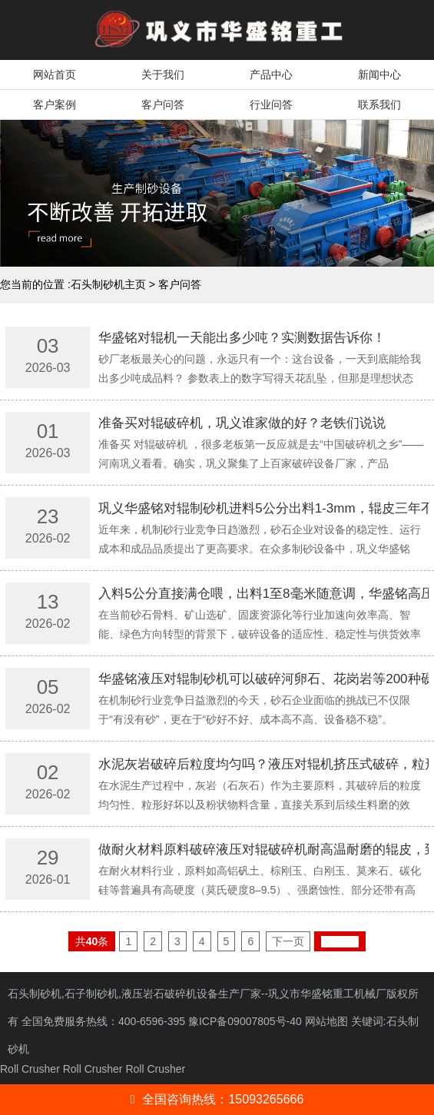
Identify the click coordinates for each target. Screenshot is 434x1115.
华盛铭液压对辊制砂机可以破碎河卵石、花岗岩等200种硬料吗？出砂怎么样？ (263, 679)
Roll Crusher (30, 1069)
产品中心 (271, 74)
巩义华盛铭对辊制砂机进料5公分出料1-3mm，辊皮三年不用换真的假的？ (263, 508)
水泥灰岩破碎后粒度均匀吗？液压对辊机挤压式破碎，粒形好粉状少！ (263, 764)
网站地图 (326, 1021)
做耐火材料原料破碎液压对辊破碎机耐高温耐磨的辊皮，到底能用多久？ (263, 849)
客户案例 (54, 104)
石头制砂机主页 (108, 284)
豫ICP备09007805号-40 (246, 1021)
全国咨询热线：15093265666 (217, 1099)
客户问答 (162, 104)
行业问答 (271, 104)
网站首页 (54, 74)
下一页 (288, 941)
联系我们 (379, 104)
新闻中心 (379, 74)
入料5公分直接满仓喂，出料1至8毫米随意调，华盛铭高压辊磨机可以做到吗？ (263, 593)
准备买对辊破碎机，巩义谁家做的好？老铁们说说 (242, 423)
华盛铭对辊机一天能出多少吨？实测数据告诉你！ (242, 337)
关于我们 (162, 74)
